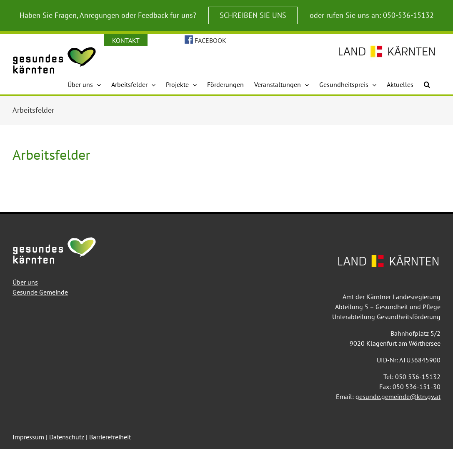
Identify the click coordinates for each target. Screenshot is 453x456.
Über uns (25, 282)
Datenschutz (66, 437)
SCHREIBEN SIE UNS (253, 15)
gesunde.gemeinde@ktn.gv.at (397, 396)
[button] (427, 84)
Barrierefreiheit (110, 437)
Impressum (28, 437)
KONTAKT (126, 40)
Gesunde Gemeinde (40, 292)
